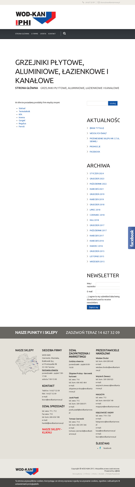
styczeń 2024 (97, 173)
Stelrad (22, 108)
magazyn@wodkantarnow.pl (107, 407)
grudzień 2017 (97, 225)
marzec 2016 (96, 246)
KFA (20, 114)
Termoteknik (24, 111)
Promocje (95, 146)
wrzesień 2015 (97, 261)
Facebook (95, 152)
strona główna (22, 34)
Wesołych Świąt (98, 133)
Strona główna (26, 88)
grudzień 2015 (97, 251)
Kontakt (52, 34)
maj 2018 (94, 220)
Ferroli (22, 126)
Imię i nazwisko (91, 285)
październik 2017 (98, 230)
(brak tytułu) (97, 128)
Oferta (43, 34)
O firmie (34, 34)
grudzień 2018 (97, 204)
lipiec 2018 (95, 210)
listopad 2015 (97, 256)
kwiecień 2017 (97, 236)
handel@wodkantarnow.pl (52, 423)
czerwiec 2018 (97, 215)
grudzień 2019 (97, 194)
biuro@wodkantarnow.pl (110, 2)
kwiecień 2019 (97, 199)
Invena (22, 117)
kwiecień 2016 (97, 241)
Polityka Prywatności (113, 474)
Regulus (22, 123)
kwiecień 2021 (97, 189)
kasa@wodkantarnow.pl (105, 431)
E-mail (90, 291)
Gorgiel (22, 120)
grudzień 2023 (97, 178)
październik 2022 (98, 184)
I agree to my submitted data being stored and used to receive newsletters (103, 299)
